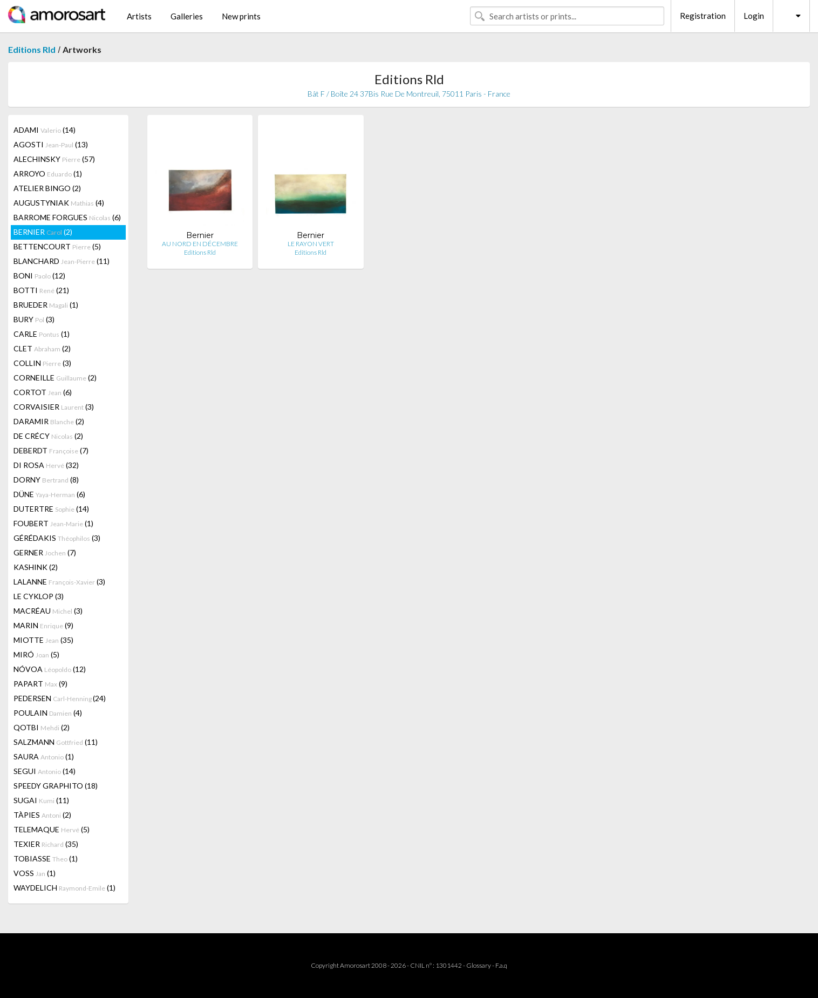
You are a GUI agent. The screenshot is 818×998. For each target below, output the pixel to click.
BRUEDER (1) (45, 304)
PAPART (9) (40, 683)
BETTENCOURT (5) (57, 246)
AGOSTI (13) (50, 144)
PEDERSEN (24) (59, 698)
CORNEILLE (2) (55, 377)
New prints (241, 16)
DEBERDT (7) (50, 450)
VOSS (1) (34, 873)
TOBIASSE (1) (45, 858)
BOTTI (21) (41, 290)
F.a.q (501, 965)
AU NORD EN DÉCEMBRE (200, 244)
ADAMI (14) (44, 129)
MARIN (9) (43, 625)
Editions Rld (32, 49)
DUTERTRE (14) (51, 508)
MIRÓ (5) (36, 654)
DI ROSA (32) (46, 465)
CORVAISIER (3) (53, 406)
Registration (703, 16)
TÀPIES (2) (42, 814)
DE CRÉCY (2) (48, 435)
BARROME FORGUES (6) (67, 217)
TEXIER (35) (45, 843)
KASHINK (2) (35, 567)
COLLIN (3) (42, 363)
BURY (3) (33, 319)
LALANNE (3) (59, 581)
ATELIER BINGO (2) (47, 188)
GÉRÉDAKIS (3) (56, 537)
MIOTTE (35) (43, 639)
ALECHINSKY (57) (54, 159)
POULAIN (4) (47, 712)
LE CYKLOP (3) (38, 596)
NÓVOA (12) (49, 669)
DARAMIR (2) (48, 421)
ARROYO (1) (47, 173)
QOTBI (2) (41, 727)
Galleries (187, 16)
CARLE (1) (41, 333)
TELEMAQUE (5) (51, 829)
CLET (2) (42, 348)
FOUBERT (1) (53, 523)
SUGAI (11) (41, 800)
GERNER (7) (44, 552)
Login (754, 16)
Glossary (478, 965)
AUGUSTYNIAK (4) (58, 202)
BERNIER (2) (42, 231)
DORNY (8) (46, 479)
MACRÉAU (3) (48, 610)
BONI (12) (39, 275)
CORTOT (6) (42, 392)
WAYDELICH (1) (64, 887)
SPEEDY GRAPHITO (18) (55, 785)
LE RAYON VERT (311, 244)
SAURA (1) (43, 756)
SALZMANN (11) (55, 741)
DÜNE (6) (49, 494)
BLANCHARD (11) (61, 261)
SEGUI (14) (44, 771)
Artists (139, 16)
